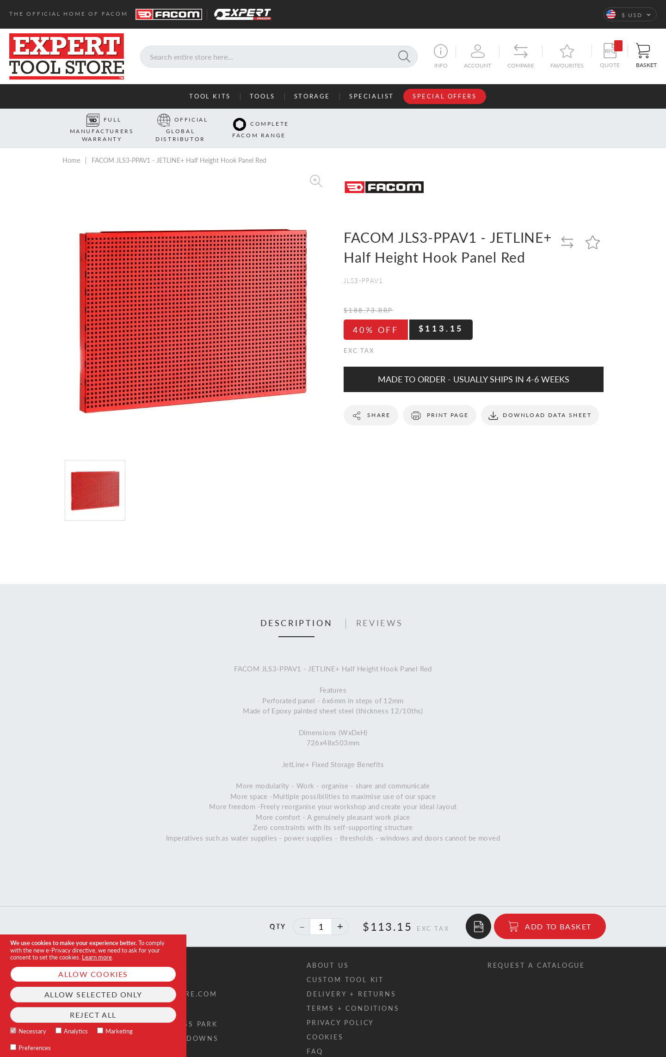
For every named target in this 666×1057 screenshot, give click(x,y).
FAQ (315, 1037)
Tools (262, 96)
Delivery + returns (351, 979)
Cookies (325, 1022)
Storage (312, 96)
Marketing (119, 1031)
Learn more (97, 957)
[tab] (296, 609)
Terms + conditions (353, 994)
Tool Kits (209, 96)
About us (328, 951)
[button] (630, 14)
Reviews (379, 609)
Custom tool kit (345, 965)
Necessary (32, 1031)
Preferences (34, 1047)
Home (71, 146)
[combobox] (279, 57)
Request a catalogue (536, 951)
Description (296, 609)
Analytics (76, 1031)
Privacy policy (340, 1008)
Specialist (371, 96)
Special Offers (444, 96)
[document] (93, 996)
